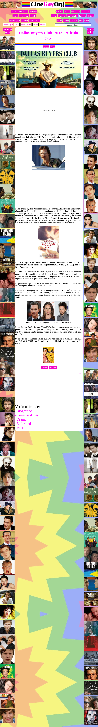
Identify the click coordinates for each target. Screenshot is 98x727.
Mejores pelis (14, 20)
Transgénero (26, 25)
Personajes (75, 11)
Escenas (62, 16)
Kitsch (35, 25)
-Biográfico (23, 411)
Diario (15, 16)
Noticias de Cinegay (20, 11)
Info (80, 20)
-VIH (19, 428)
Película (46, 47)
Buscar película (72, 25)
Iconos (42, 25)
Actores (59, 11)
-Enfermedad (24, 424)
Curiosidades (72, 16)
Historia (91, 16)
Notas (86, 20)
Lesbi (17, 25)
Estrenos (33, 11)
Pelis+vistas (34, 20)
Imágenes (52, 368)
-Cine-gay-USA (26, 415)
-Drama (20, 419)
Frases (54, 16)
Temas (66, 20)
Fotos (53, 47)
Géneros (74, 20)
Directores (85, 11)
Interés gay (24, 16)
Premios (82, 16)
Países (59, 20)
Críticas (25, 20)
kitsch (32, 16)
